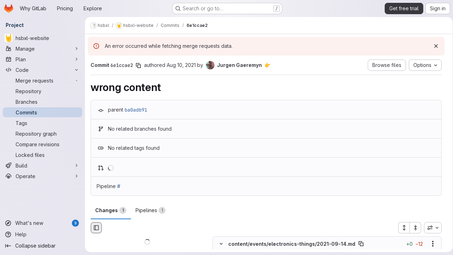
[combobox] (430, 227)
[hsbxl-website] (42, 38)
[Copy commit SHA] (138, 65)
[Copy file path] (361, 244)
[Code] (42, 70)
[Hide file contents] (221, 244)
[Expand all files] (401, 227)
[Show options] (430, 244)
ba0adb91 (136, 110)
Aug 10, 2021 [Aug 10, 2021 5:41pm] (181, 65)
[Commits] (42, 112)
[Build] (42, 165)
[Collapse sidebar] (42, 246)
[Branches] (42, 102)
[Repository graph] (42, 133)
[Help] (42, 234)
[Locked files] (42, 155)
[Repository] (42, 91)
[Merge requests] (42, 80)
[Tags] (42, 123)
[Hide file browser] (96, 227)
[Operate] (42, 176)
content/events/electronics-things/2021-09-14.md (291, 244)
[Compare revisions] (42, 144)
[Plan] (42, 59)
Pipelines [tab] (151, 210)
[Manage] (42, 48)
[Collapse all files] (413, 227)
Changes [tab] (110, 210)
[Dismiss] (433, 46)
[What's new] (42, 223)
